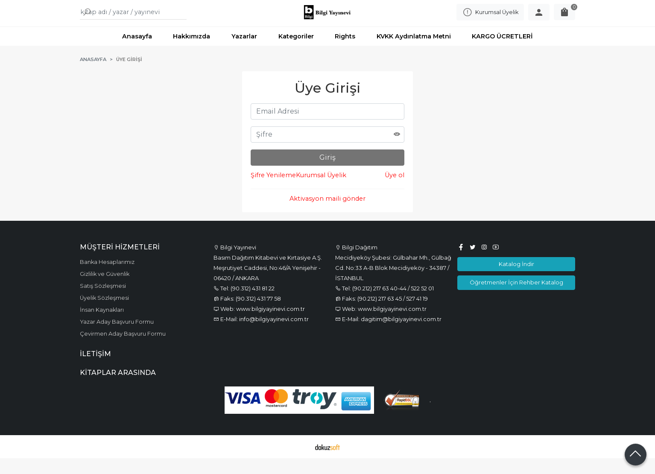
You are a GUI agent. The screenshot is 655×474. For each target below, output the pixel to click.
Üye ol (394, 191)
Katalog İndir (516, 279)
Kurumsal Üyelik (321, 191)
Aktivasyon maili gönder (327, 214)
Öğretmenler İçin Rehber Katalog (516, 298)
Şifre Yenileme (273, 191)
